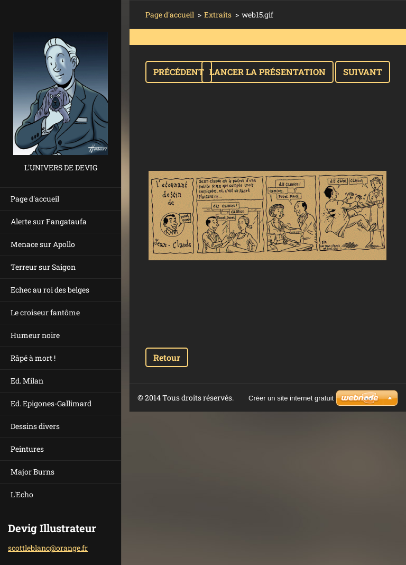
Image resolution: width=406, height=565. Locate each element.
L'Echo (22, 494)
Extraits (218, 15)
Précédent (178, 71)
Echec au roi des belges (50, 290)
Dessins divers (35, 426)
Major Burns (32, 472)
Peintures (27, 449)
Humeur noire (35, 335)
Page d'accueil (35, 199)
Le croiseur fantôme (45, 312)
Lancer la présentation (267, 71)
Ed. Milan (27, 381)
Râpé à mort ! (33, 358)
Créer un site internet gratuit (291, 398)
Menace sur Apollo (43, 244)
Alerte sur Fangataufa (49, 221)
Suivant (362, 71)
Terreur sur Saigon (43, 267)
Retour (166, 357)
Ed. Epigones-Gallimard (51, 403)
